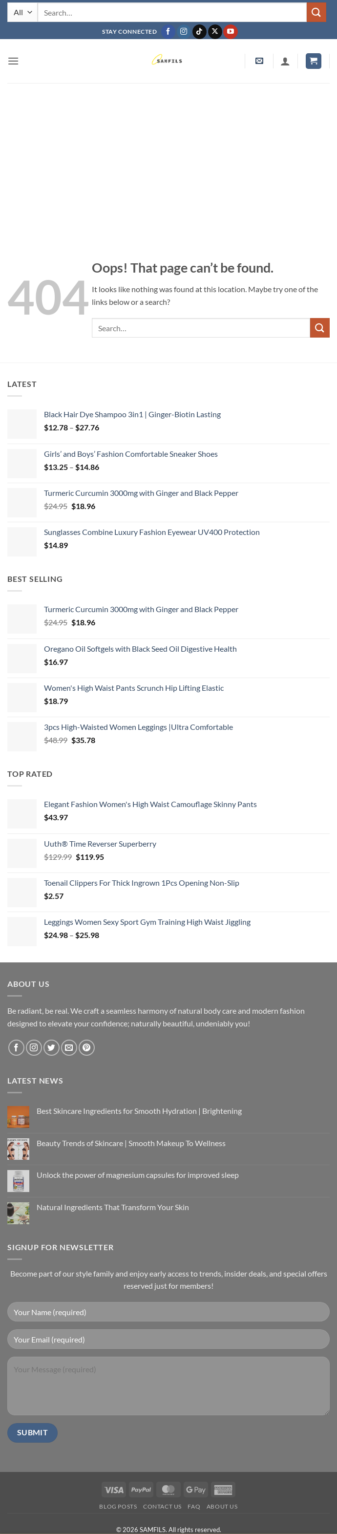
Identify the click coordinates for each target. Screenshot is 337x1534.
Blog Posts (118, 1506)
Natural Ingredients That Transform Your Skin (113, 1207)
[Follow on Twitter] (51, 1048)
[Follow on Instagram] (184, 31)
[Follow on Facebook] (168, 31)
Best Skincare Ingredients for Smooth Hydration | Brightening (139, 1110)
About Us (222, 1506)
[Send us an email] (69, 1048)
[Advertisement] (168, 156)
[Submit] (316, 11)
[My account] (285, 61)
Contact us (162, 1506)
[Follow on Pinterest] (87, 1048)
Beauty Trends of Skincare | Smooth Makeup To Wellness (131, 1143)
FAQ (194, 1506)
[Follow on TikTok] (199, 31)
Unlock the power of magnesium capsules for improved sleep (138, 1174)
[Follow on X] (215, 31)
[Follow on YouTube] (230, 31)
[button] (13, 61)
